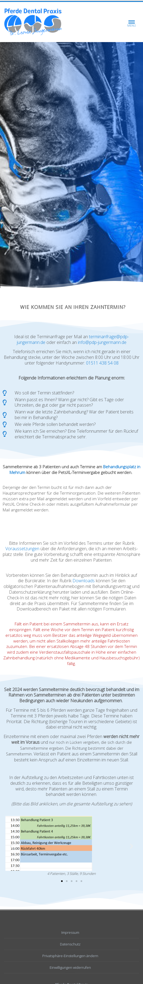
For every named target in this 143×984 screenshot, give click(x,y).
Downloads (83, 581)
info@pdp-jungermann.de (102, 342)
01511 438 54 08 (102, 363)
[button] (11, 846)
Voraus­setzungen (22, 549)
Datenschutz (70, 944)
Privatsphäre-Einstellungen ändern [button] (70, 955)
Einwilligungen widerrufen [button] (70, 967)
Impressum (70, 932)
